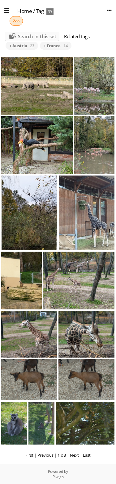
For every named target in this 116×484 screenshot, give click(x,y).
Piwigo (58, 476)
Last (87, 455)
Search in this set (37, 36)
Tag (40, 11)
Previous (45, 455)
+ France (56, 45)
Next (74, 455)
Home (24, 11)
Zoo (16, 21)
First (29, 455)
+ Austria (21, 45)
